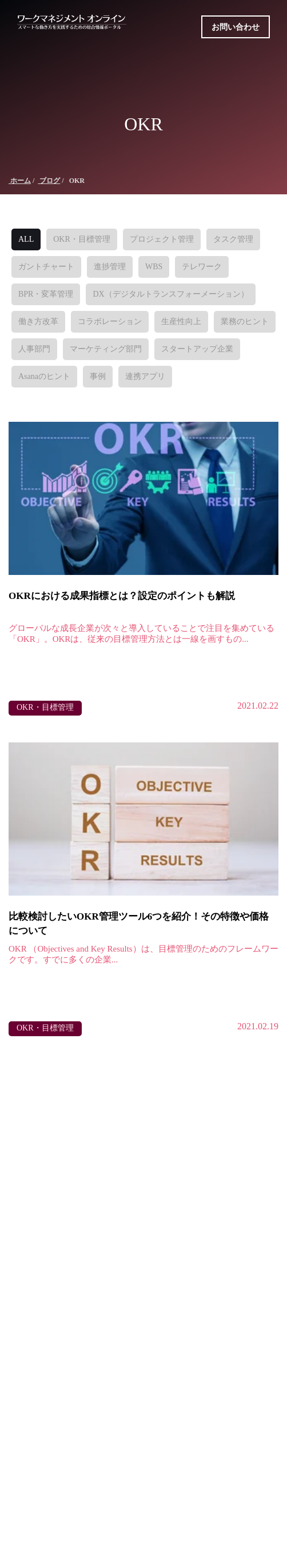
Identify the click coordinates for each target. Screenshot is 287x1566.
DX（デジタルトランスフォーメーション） (170, 294)
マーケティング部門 (106, 349)
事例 (98, 376)
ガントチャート (46, 266)
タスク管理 (233, 239)
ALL (26, 239)
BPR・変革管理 (45, 294)
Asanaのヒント (44, 376)
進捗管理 (110, 266)
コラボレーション (110, 321)
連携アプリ (145, 376)
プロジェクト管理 (162, 239)
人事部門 (34, 349)
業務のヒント (245, 321)
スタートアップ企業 (197, 349)
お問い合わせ (236, 27)
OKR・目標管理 (81, 239)
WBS (153, 266)
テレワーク (202, 266)
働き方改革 (38, 321)
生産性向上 (181, 321)
